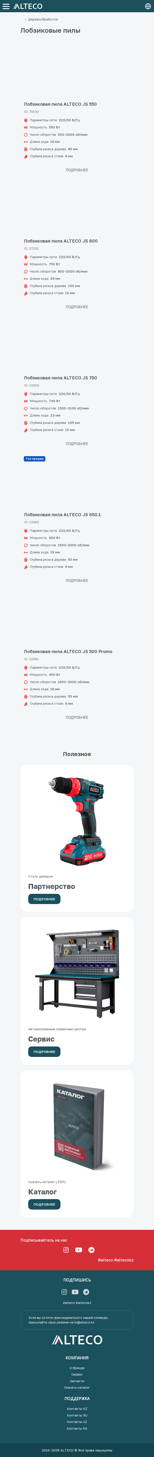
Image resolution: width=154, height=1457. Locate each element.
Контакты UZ (77, 1422)
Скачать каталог (77, 1387)
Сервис (77, 1374)
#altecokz (124, 1259)
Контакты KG (77, 1428)
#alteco (105, 1259)
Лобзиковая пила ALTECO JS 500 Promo (68, 651)
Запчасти (77, 1381)
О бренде (77, 1368)
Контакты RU (77, 1415)
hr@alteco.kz (84, 1322)
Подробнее (77, 170)
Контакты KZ (77, 1408)
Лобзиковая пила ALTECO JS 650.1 (63, 514)
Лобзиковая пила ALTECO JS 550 (60, 104)
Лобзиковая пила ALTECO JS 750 (60, 377)
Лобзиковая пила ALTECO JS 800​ (61, 240)
